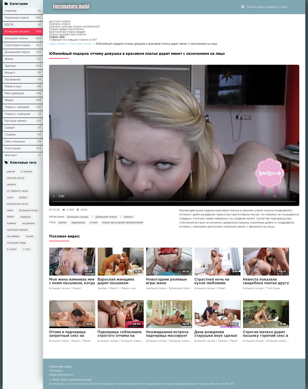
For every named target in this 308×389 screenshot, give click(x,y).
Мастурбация (14, 93)
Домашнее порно (17, 52)
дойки (23, 197)
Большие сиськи (17, 31)
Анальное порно (17, 18)
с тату (26, 249)
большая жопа (28, 210)
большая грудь (16, 243)
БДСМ (9, 24)
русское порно (60, 21)
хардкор (25, 217)
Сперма (10, 135)
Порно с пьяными (17, 114)
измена (11, 223)
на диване (28, 223)
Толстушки (13, 148)
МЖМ (10, 217)
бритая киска (15, 178)
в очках (12, 249)
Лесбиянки (13, 79)
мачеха (11, 184)
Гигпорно (56, 371)
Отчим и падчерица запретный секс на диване (67, 336)
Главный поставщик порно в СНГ (73, 40)
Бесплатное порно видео (67, 32)
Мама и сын (13, 86)
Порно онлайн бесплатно (67, 34)
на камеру (13, 236)
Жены (9, 59)
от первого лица (17, 191)
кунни (29, 236)
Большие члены (16, 38)
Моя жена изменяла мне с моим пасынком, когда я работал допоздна (72, 283)
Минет (9, 100)
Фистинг (11, 155)
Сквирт (10, 128)
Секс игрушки (15, 141)
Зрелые (10, 66)
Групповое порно (17, 45)
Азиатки (11, 11)
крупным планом (17, 230)
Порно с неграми (17, 107)
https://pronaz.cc (61, 375)
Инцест (10, 73)
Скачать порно (59, 24)
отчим (93, 223)
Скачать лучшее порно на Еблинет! (74, 26)
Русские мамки (15, 121)
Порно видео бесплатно (66, 29)
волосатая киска (17, 204)
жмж (10, 210)
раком (11, 172)
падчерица (78, 223)
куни (10, 197)
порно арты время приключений (122, 223)
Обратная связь (60, 367)
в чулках (26, 172)
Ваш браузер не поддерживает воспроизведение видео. (174, 135)
